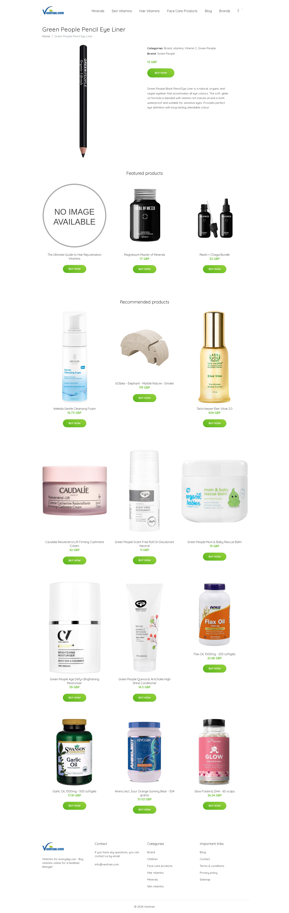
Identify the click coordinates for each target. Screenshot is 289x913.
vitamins (178, 48)
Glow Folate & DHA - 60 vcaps (214, 791)
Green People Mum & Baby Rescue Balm (214, 542)
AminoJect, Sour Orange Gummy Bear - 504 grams (144, 793)
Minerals (98, 11)
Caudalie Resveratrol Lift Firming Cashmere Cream (74, 544)
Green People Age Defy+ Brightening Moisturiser (74, 681)
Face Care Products (182, 11)
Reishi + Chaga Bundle (215, 255)
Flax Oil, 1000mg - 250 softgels (214, 654)
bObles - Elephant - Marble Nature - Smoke (145, 383)
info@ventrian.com (107, 864)
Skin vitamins (155, 886)
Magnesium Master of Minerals (144, 255)
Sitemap (205, 879)
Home (46, 36)
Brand (168, 48)
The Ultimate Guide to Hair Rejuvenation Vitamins (74, 256)
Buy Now (161, 73)
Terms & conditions (212, 866)
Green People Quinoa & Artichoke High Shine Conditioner (144, 681)
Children (152, 859)
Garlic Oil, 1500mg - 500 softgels (74, 791)
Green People (207, 48)
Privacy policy (208, 872)
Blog (208, 11)
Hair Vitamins (149, 11)
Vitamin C (191, 48)
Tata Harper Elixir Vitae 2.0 (214, 408)
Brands (224, 11)
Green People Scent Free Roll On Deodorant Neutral (144, 544)
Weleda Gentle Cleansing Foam (74, 408)
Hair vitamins (155, 872)
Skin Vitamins (122, 11)
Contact (205, 859)
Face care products (160, 866)
